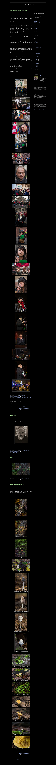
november (37, 50)
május (37, 59)
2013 (36, 42)
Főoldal (21, 757)
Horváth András (28, 397)
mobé (41, 75)
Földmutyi (15, 397)
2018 (36, 35)
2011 (36, 66)
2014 (36, 41)
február (37, 63)
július (37, 56)
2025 (36, 28)
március (37, 62)
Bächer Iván (13, 415)
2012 (36, 65)
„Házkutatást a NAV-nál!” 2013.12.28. (18, 10)
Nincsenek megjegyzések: (15, 396)
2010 (36, 68)
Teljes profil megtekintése (39, 109)
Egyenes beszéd (14, 403)
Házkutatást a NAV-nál (21, 397)
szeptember (38, 53)
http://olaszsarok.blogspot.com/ (39, 22)
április (37, 60)
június (37, 57)
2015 (36, 39)
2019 (36, 34)
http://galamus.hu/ (37, 21)
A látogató (28, 4)
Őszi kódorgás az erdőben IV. (17, 484)
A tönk (11, 457)
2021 (36, 32)
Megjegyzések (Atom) (17, 759)
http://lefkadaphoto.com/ (38, 20)
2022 (36, 31)
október (37, 52)
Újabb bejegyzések (13, 757)
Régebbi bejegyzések (29, 757)
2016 (36, 38)
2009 (36, 69)
